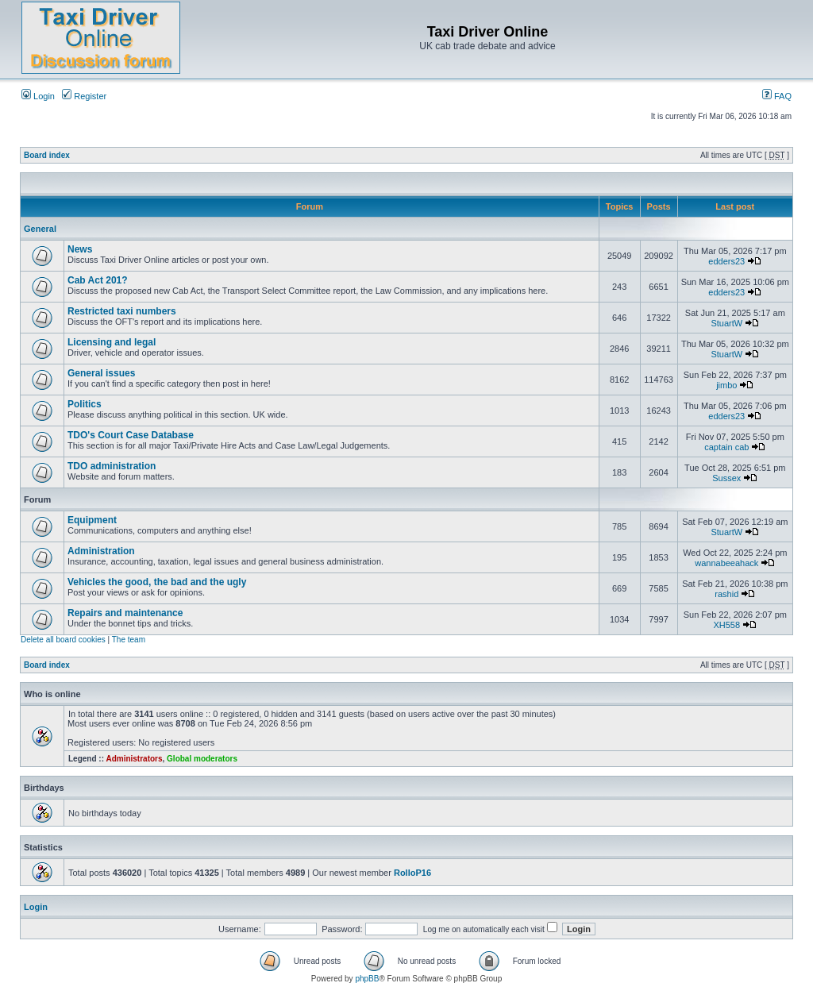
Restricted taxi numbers (121, 311)
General (40, 228)
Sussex (726, 478)
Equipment (92, 520)
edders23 (726, 261)
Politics (84, 404)
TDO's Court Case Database (130, 435)
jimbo (726, 385)
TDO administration (111, 466)
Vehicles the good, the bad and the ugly (156, 582)
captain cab (726, 447)
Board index (47, 155)
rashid (726, 594)
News (79, 249)
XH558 (726, 625)
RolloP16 (412, 872)
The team (128, 639)
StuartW (726, 323)
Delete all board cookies (63, 639)
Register (84, 96)
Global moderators (202, 758)
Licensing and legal (111, 342)
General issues (101, 373)
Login (38, 96)
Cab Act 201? (97, 280)
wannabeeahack (726, 563)
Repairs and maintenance (125, 613)
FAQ (777, 96)
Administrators (134, 758)
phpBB (367, 978)
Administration (101, 551)
